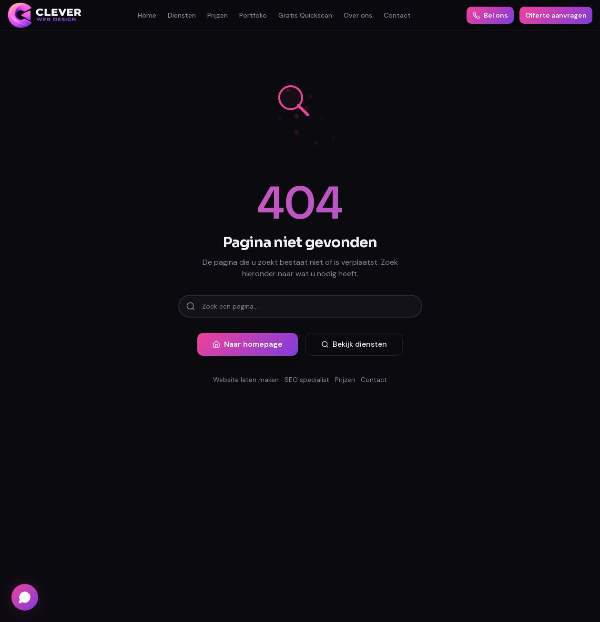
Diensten (182, 15)
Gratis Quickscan (305, 15)
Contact (397, 15)
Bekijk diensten (354, 344)
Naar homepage (248, 344)
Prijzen (217, 15)
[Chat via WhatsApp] (24, 597)
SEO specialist (307, 379)
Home (147, 15)
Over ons (358, 15)
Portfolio (253, 15)
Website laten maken (246, 379)
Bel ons (490, 15)
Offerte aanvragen (556, 15)
